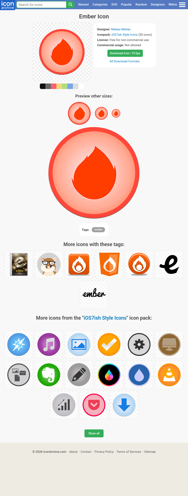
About (73, 452)
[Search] (70, 4)
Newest (83, 4)
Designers (158, 4)
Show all (94, 433)
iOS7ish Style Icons (124, 34)
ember (98, 229)
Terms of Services (129, 452)
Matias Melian (121, 29)
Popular (126, 4)
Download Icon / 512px (125, 53)
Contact (86, 452)
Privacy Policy (104, 452)
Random (141, 4)
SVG (114, 4)
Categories (100, 4)
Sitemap (150, 452)
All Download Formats (125, 61)
